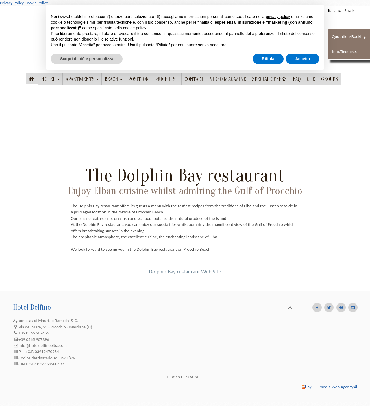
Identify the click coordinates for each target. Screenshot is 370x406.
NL (197, 376)
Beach (113, 79)
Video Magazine (228, 79)
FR (183, 376)
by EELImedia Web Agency (330, 386)
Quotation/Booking (349, 36)
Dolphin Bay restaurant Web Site (185, 271)
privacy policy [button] (278, 16)
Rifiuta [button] (268, 58)
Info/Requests (344, 51)
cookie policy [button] (134, 27)
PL (201, 376)
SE (192, 376)
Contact (194, 79)
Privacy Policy (12, 3)
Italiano (334, 10)
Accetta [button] (302, 58)
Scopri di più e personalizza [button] (86, 58)
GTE (311, 79)
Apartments (82, 79)
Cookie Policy (36, 3)
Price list (166, 79)
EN (178, 376)
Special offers (269, 79)
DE (173, 376)
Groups (329, 79)
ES (187, 376)
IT (168, 376)
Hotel (50, 79)
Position (138, 79)
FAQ (297, 79)
